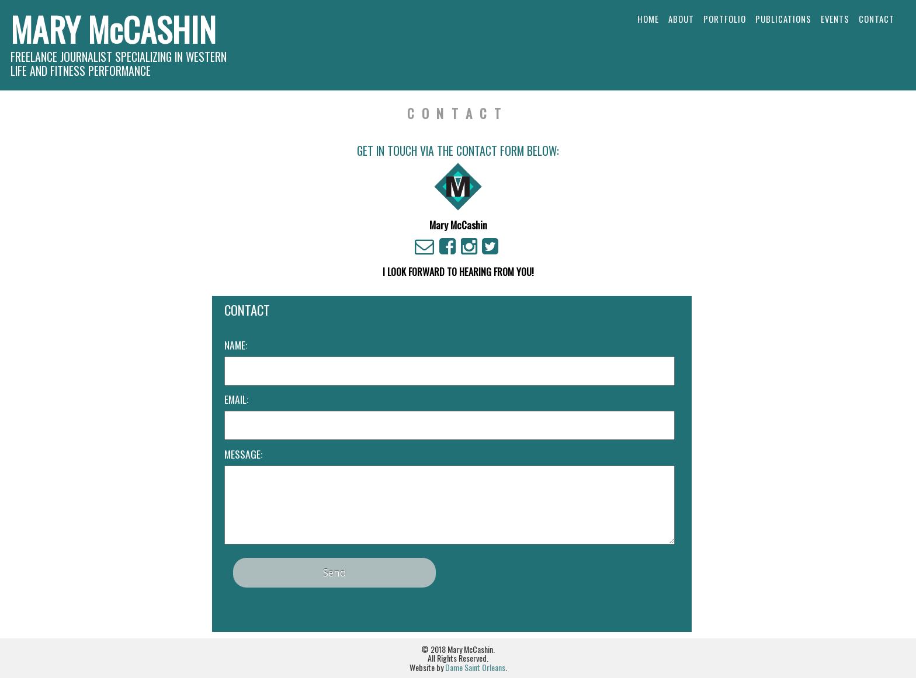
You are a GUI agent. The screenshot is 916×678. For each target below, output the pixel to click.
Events (835, 18)
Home (648, 18)
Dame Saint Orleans (475, 667)
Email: (236, 399)
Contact (876, 18)
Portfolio (724, 18)
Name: (235, 344)
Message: (243, 454)
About (681, 18)
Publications (783, 18)
